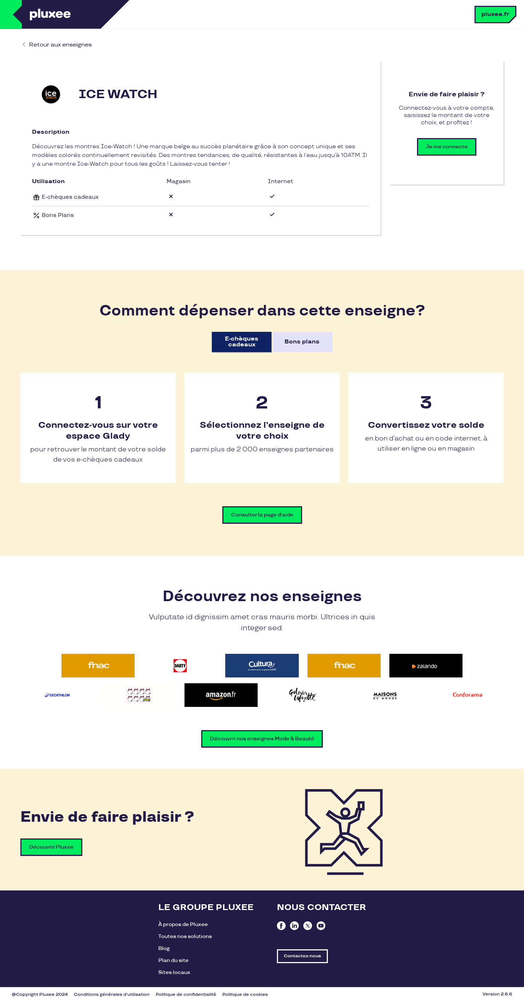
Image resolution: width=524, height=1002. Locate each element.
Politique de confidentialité (186, 994)
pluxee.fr (495, 14)
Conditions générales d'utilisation (112, 994)
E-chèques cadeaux (241, 341)
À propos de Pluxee (183, 924)
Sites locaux (174, 972)
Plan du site (173, 960)
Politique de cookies (245, 994)
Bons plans (302, 341)
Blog (164, 948)
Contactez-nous (302, 956)
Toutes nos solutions (185, 936)
